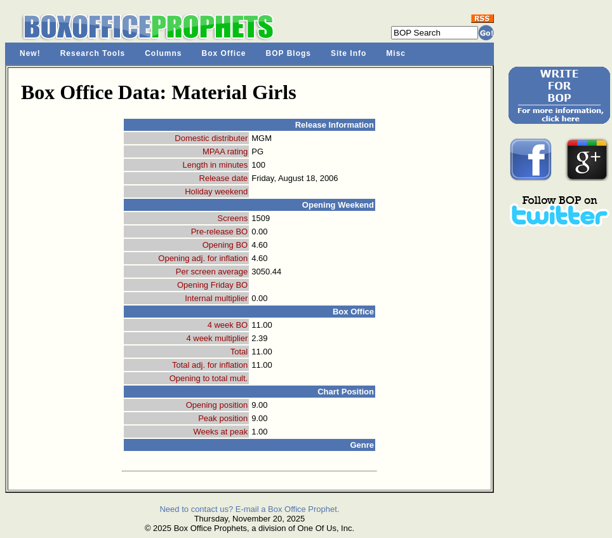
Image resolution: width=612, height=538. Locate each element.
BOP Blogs (288, 53)
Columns (163, 53)
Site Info (348, 53)
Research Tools (92, 53)
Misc (396, 53)
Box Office (224, 53)
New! (30, 53)
